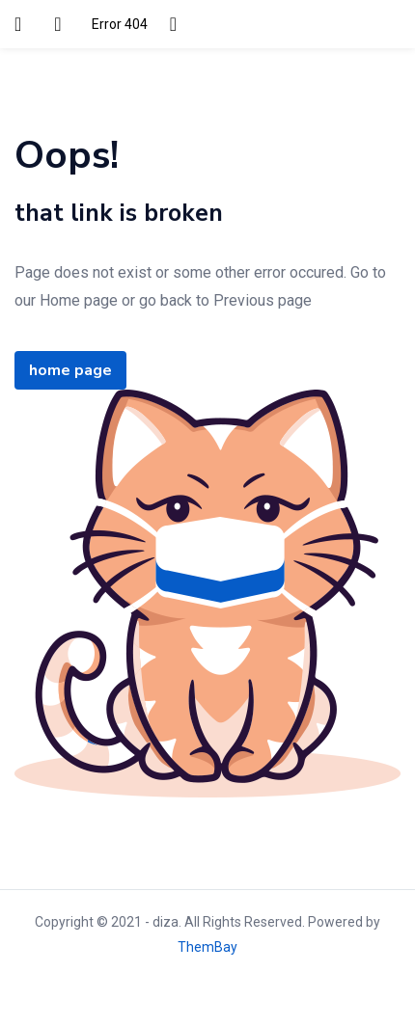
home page (70, 370)
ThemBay (207, 947)
